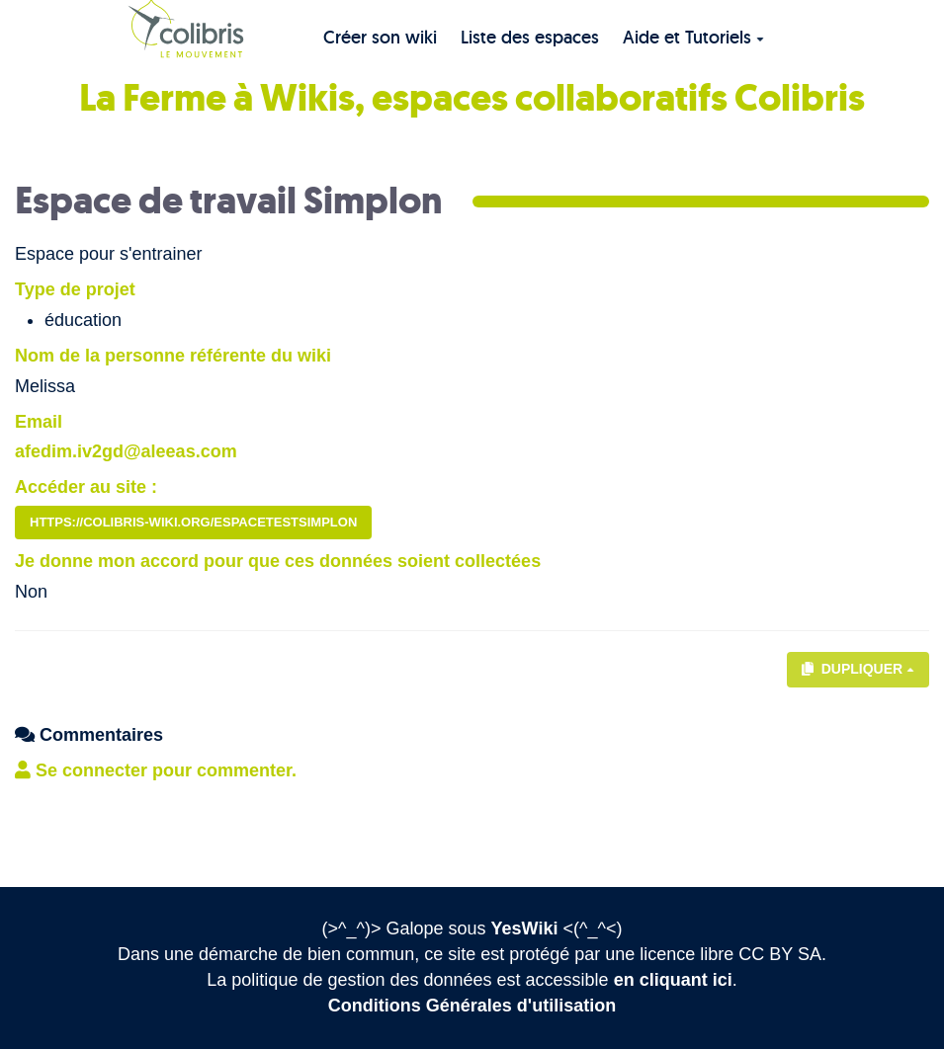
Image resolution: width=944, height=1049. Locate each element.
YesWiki (524, 928)
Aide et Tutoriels (693, 37)
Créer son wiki (380, 37)
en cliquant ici (673, 980)
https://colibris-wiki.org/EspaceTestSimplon (193, 522)
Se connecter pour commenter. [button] (156, 770)
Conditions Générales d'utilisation (472, 1005)
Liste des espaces (530, 37)
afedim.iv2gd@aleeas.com (126, 451)
